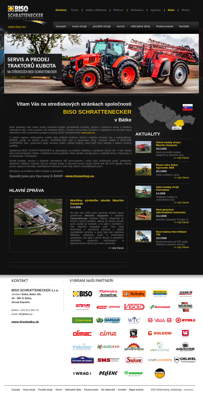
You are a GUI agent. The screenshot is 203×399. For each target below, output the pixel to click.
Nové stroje (79, 26)
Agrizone (155, 10)
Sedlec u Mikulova (96, 10)
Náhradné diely (140, 26)
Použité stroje (102, 26)
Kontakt (184, 26)
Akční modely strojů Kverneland (167, 188)
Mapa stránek (136, 389)
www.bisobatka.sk (25, 322)
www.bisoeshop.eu (79, 176)
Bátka (171, 10)
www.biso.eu (17, 26)
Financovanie (164, 26)
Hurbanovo (137, 10)
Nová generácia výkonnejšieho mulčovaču (171, 211)
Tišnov (74, 10)
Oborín (185, 10)
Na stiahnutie (108, 389)
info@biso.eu (25, 314)
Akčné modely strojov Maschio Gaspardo (168, 144)
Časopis (61, 26)
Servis (121, 26)
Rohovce (119, 10)
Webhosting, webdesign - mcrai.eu (175, 389)
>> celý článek (181, 157)
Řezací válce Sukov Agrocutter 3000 (167, 166)
